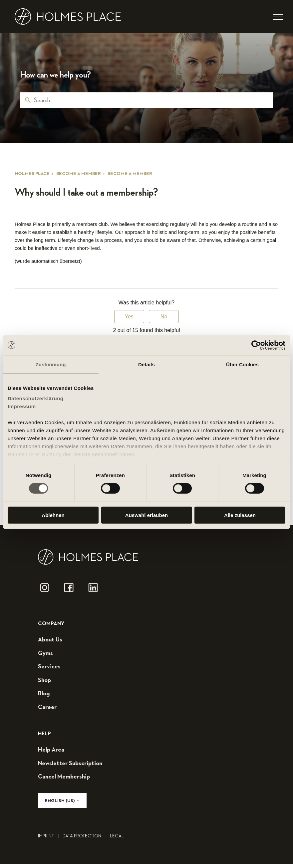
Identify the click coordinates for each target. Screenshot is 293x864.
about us (50, 640)
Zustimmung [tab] (51, 364)
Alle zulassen (240, 515)
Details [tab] (146, 364)
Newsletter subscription (70, 764)
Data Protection (86, 836)
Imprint (50, 836)
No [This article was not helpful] (163, 316)
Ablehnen (53, 515)
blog (44, 694)
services (49, 667)
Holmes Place (32, 173)
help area (51, 750)
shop (44, 680)
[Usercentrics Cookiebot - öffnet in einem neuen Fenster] (256, 345)
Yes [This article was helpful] (129, 316)
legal (117, 836)
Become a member (78, 173)
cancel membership (64, 777)
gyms (45, 653)
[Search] (146, 100)
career (47, 707)
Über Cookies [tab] (242, 364)
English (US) (62, 800)
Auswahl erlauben (146, 515)
